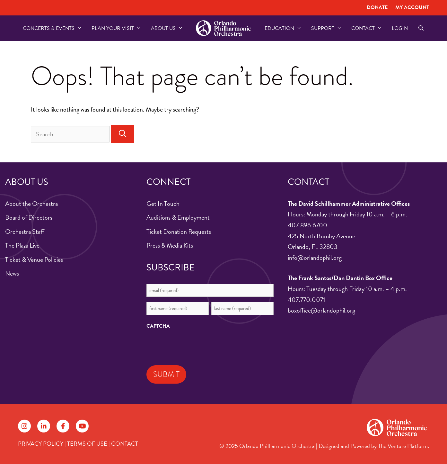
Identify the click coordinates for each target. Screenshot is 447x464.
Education (285, 28)
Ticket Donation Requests (178, 231)
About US (169, 28)
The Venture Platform (403, 445)
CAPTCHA (158, 326)
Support (328, 28)
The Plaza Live (22, 245)
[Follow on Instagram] (24, 426)
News (12, 273)
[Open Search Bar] (421, 28)
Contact (369, 28)
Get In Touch (163, 203)
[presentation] (195, 345)
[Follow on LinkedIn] (43, 426)
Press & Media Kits (169, 245)
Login (400, 28)
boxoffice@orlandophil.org (321, 310)
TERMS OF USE (87, 443)
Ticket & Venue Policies (34, 259)
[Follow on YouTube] (82, 426)
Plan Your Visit (119, 28)
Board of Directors (28, 217)
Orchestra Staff (24, 231)
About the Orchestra (31, 203)
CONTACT (124, 443)
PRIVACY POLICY (40, 443)
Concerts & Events (55, 28)
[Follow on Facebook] (63, 426)
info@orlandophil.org (315, 257)
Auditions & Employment (178, 217)
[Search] (122, 134)
